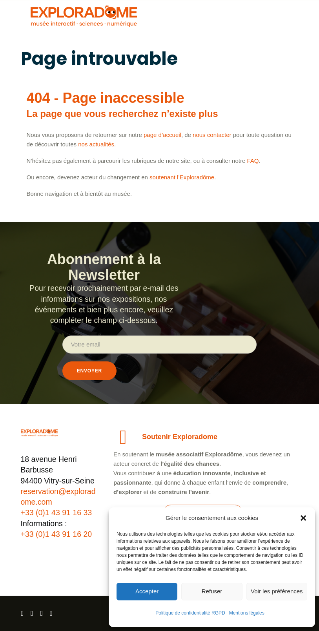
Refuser (212, 591)
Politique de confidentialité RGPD (190, 613)
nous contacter (212, 134)
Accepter (147, 591)
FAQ (253, 160)
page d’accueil (162, 134)
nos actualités (96, 144)
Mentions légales (246, 613)
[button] (303, 518)
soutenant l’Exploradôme (181, 177)
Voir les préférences (277, 591)
